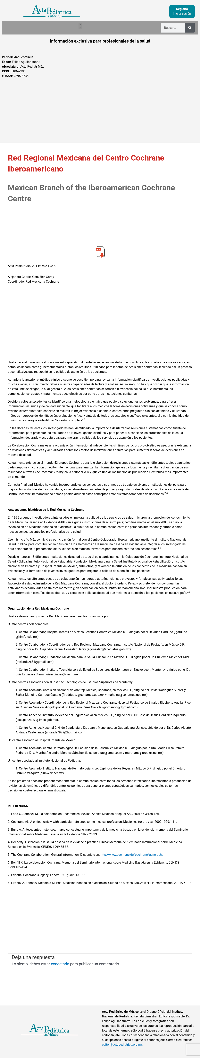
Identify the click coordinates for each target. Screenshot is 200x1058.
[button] (80, 26)
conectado (60, 964)
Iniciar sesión (182, 13)
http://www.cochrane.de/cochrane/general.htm (133, 855)
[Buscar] (190, 28)
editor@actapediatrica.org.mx (122, 1044)
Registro (182, 9)
